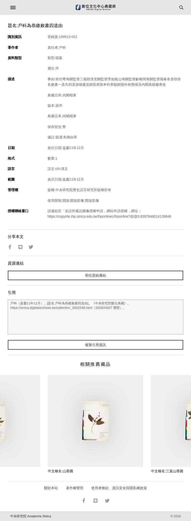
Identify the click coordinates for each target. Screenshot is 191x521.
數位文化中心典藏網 (95, 7)
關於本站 (51, 488)
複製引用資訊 (95, 345)
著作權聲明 (74, 488)
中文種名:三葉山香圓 (167, 471)
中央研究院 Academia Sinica (30, 516)
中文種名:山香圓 (60, 471)
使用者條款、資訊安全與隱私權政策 (119, 488)
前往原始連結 (95, 275)
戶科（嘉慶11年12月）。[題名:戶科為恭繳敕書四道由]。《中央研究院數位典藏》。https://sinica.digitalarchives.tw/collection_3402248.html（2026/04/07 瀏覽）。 (96, 317)
